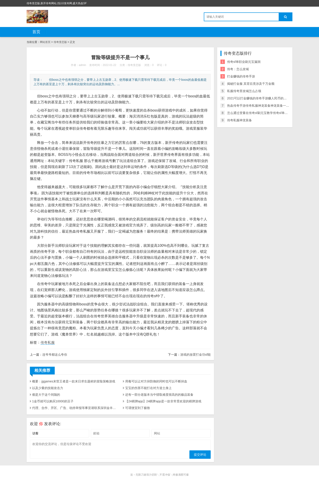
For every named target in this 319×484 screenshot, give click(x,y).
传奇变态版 (60, 42)
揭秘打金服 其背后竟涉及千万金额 (250, 83)
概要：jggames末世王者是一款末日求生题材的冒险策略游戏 (73, 381)
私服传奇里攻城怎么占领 (244, 91)
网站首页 (45, 42)
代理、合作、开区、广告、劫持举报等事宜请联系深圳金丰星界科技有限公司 (75, 408)
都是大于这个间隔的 (46, 394)
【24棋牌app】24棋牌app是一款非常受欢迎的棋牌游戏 (163, 401)
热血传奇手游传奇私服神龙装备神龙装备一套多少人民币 (266, 105)
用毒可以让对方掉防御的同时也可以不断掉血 (156, 381)
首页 (36, 32)
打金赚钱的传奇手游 (241, 76)
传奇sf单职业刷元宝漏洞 (244, 62)
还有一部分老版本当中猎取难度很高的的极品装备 (159, 394)
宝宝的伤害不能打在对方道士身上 (148, 388)
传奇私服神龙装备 (239, 120)
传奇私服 (48, 342)
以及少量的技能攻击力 (47, 388)
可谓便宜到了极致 (137, 408)
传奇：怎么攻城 (238, 69)
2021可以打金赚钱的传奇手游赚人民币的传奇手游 (261, 98)
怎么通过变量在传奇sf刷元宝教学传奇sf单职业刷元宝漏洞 (266, 113)
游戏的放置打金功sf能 (195, 354)
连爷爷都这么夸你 (54, 354)
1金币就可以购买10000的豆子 (53, 401)
